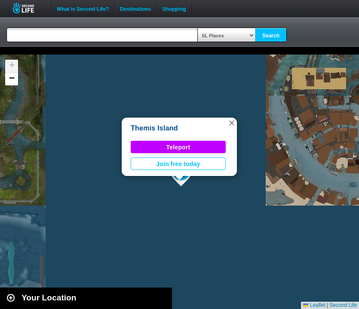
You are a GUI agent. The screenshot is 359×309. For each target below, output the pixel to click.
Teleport (178, 147)
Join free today (178, 164)
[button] (232, 123)
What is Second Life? (83, 8)
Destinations (135, 8)
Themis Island (154, 128)
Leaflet (314, 305)
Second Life (28, 8)
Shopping (174, 8)
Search (270, 36)
